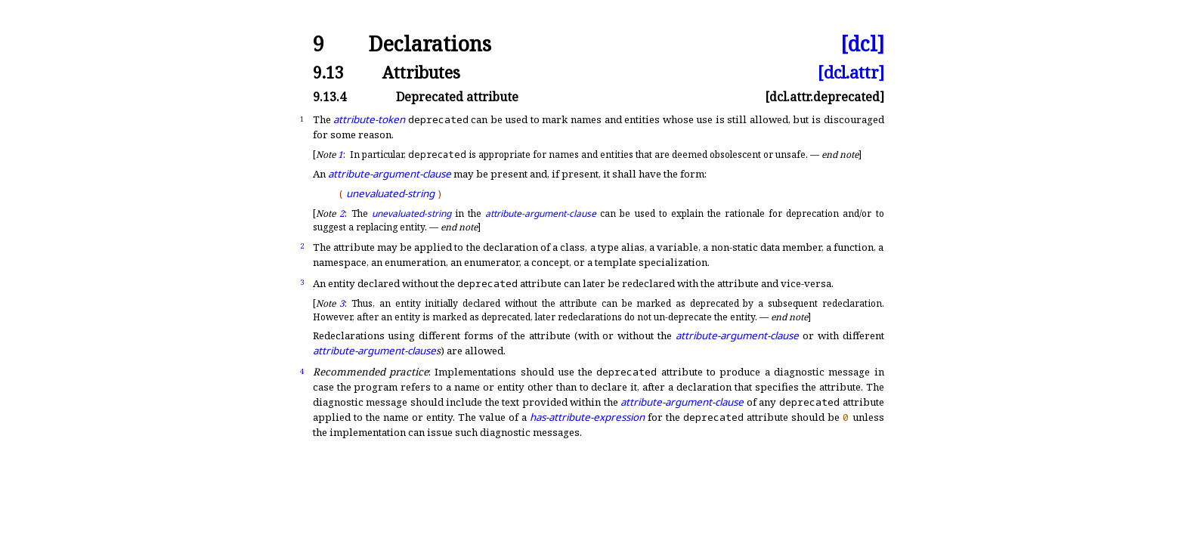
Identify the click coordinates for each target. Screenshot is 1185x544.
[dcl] (862, 44)
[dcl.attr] (851, 72)
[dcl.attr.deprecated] (824, 97)
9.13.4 (329, 97)
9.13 (328, 72)
